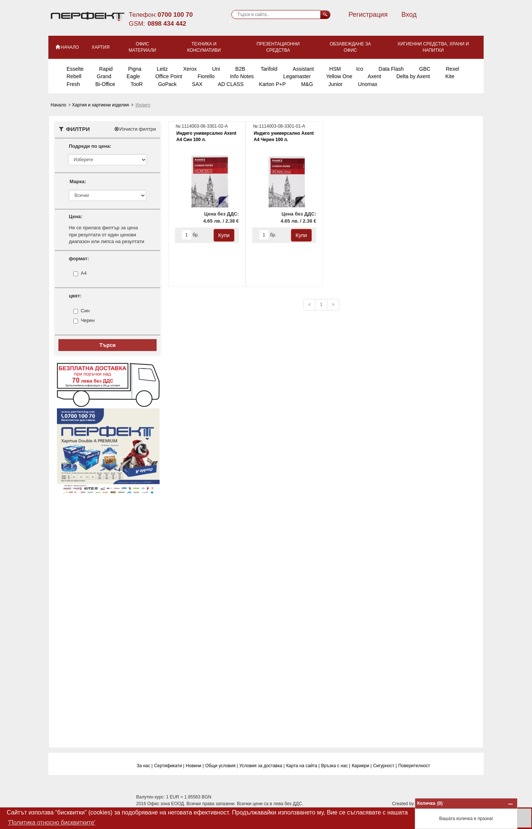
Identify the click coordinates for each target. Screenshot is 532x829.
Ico (359, 69)
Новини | (194, 765)
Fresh (73, 84)
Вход (409, 14)
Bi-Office (105, 84)
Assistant (303, 69)
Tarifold (268, 69)
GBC (424, 69)
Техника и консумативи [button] (204, 47)
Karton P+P (272, 84)
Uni (216, 69)
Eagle (133, 76)
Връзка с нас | (335, 765)
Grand (104, 76)
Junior (336, 84)
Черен (88, 320)
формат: (79, 258)
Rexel (452, 69)
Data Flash (391, 69)
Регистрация (368, 14)
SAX (197, 84)
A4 (84, 273)
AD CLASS (230, 84)
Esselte (75, 69)
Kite (449, 76)
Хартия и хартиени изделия (101, 105)
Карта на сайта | (303, 765)
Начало (59, 105)
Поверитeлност (414, 765)
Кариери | (362, 765)
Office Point (168, 76)
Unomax (367, 84)
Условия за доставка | (262, 765)
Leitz (162, 69)
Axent (374, 76)
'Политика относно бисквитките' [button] (51, 822)
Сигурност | (385, 765)
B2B (240, 69)
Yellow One (339, 76)
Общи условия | (221, 765)
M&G (307, 84)
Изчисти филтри (135, 129)
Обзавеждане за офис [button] (350, 47)
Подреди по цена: (90, 146)
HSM (335, 69)
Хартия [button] (100, 47)
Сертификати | (169, 765)
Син (85, 311)
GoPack (167, 84)
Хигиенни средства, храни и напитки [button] (433, 47)
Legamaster (297, 76)
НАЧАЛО (67, 47)
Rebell (74, 76)
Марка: (78, 181)
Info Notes (242, 76)
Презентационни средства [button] (277, 47)
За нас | (145, 765)
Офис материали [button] (142, 47)
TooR (137, 84)
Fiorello (206, 76)
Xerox (190, 69)
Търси (107, 345)
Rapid (106, 69)
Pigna (134, 69)
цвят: (75, 296)
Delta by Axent (413, 76)
